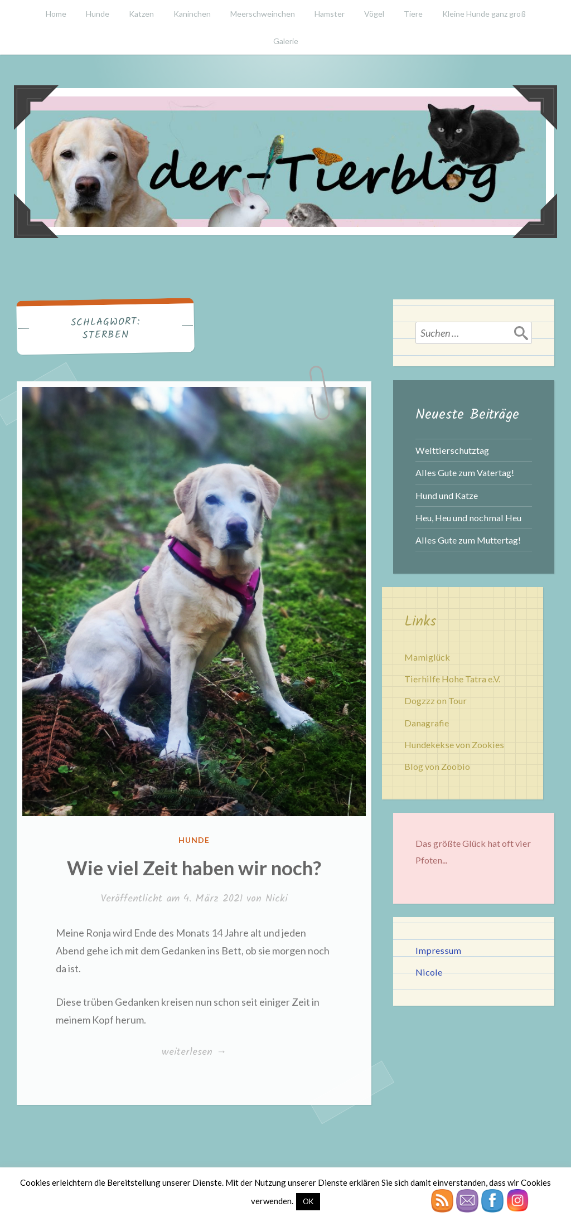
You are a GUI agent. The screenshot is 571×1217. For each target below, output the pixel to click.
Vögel (374, 13)
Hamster (329, 13)
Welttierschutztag (452, 450)
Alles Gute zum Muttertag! (468, 540)
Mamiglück (427, 657)
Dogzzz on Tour (435, 700)
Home (56, 13)
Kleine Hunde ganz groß (484, 13)
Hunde (97, 13)
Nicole (428, 972)
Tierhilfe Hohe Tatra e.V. (452, 678)
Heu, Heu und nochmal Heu (468, 517)
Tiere (413, 13)
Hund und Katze (446, 495)
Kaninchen (192, 13)
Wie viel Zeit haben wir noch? (194, 867)
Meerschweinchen (262, 13)
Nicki (276, 899)
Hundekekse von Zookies (454, 744)
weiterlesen (193, 1052)
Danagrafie (426, 722)
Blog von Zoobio (437, 766)
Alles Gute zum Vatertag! (464, 472)
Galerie (285, 41)
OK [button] (308, 1201)
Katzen (141, 13)
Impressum (438, 950)
